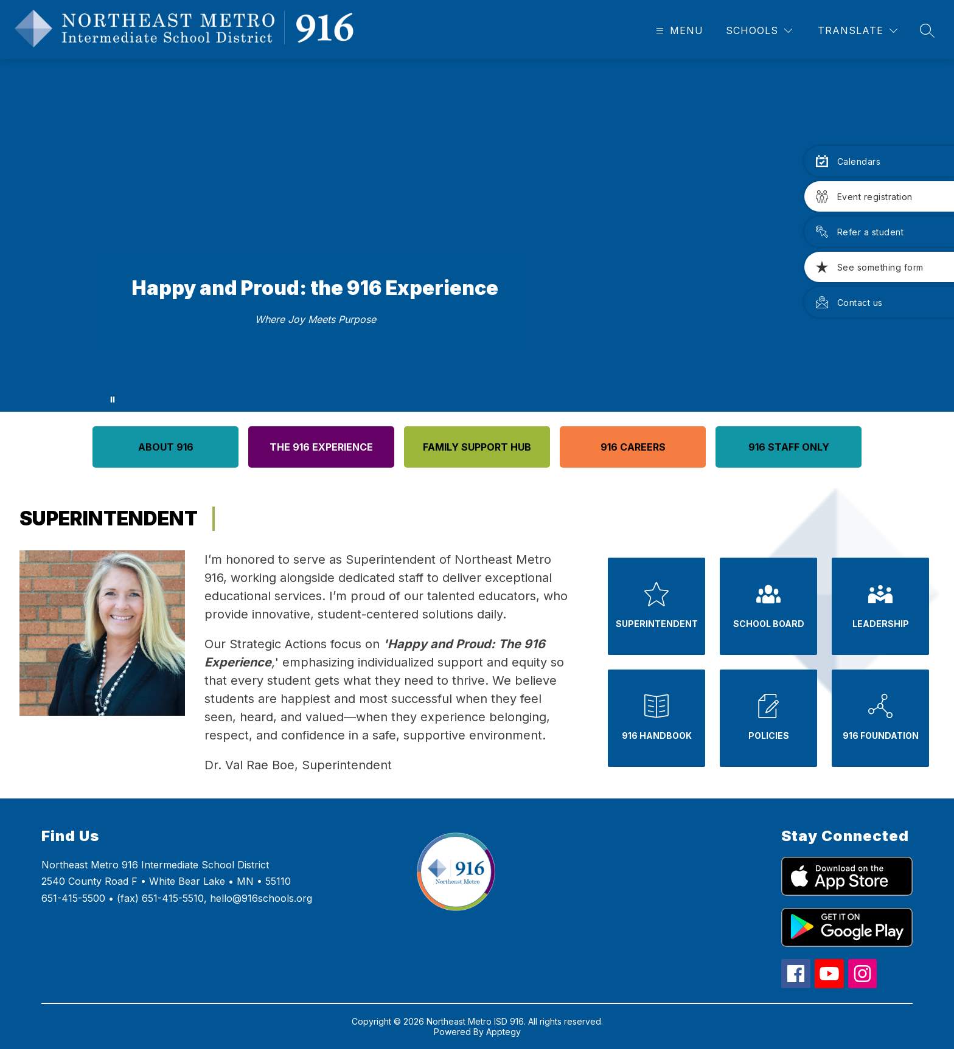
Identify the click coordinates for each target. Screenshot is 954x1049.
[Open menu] (678, 30)
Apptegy (503, 1031)
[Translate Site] (857, 30)
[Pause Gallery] (112, 399)
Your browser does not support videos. (477, 235)
